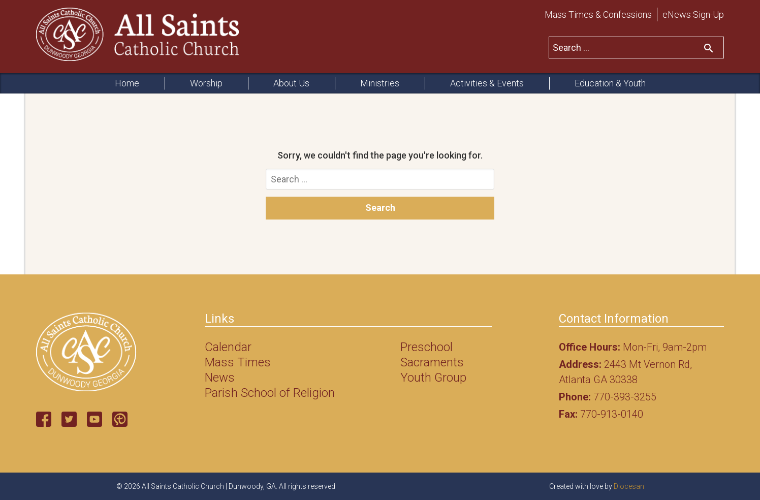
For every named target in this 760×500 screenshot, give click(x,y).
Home (127, 83)
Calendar (228, 347)
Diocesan (629, 486)
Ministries (379, 83)
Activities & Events (487, 83)
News (220, 377)
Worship (206, 83)
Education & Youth (610, 83)
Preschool (426, 347)
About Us (291, 83)
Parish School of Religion (270, 393)
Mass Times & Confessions (598, 14)
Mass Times (238, 362)
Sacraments (432, 362)
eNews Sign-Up (693, 14)
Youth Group (433, 377)
